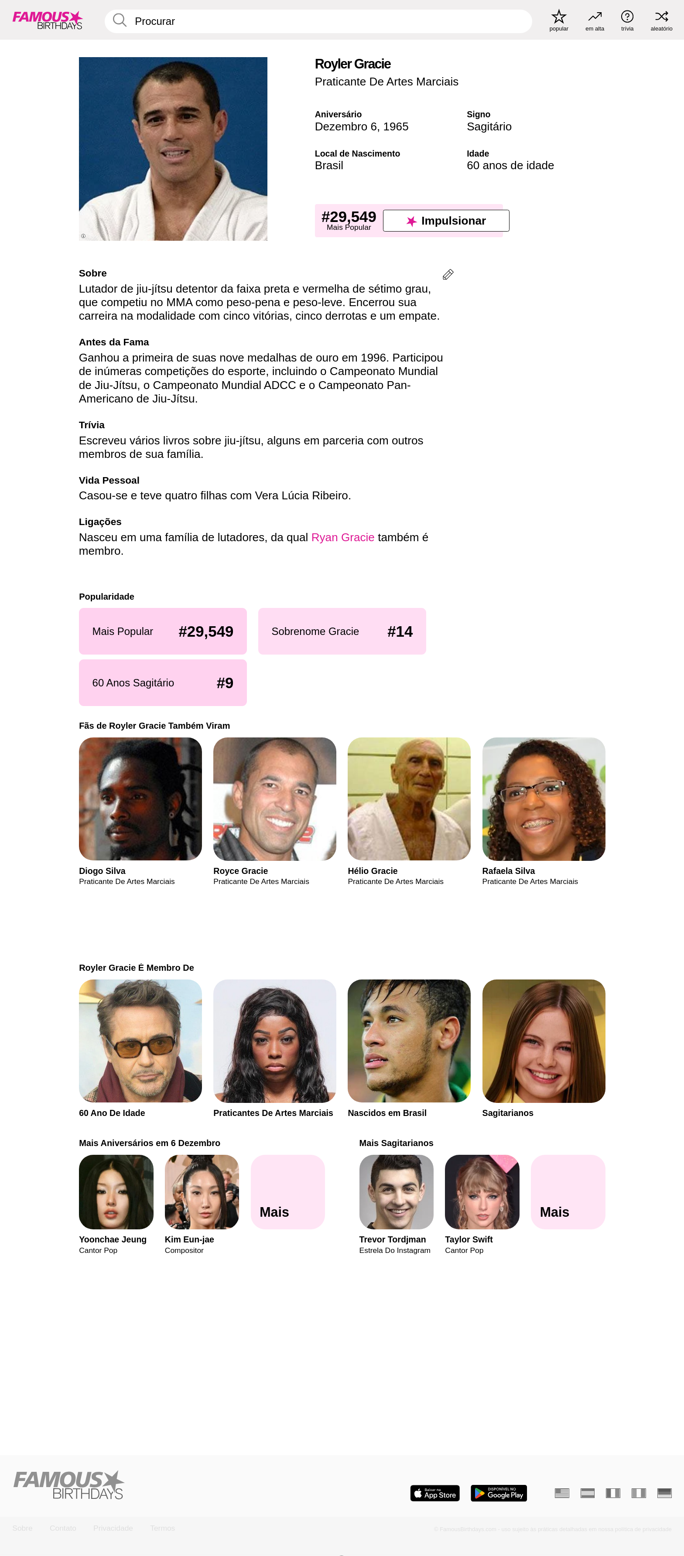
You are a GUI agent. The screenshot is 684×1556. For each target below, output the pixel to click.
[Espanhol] (588, 1493)
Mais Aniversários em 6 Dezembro (149, 1143)
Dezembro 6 (346, 126)
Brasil (329, 165)
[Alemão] (664, 1493)
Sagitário (489, 126)
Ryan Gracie (343, 537)
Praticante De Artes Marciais (387, 81)
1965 (396, 126)
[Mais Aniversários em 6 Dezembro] (287, 1192)
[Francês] (613, 1493)
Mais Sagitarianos (396, 1143)
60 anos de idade (510, 165)
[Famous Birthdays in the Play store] (499, 1493)
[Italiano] (639, 1493)
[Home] (174, 1485)
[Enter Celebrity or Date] (319, 21)
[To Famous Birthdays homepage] (48, 20)
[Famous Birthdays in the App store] (435, 1493)
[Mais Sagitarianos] (568, 1192)
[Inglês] (562, 1493)
